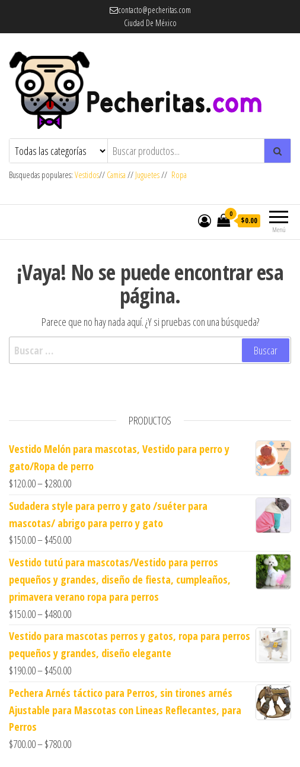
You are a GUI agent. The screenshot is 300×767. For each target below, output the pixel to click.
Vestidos (87, 174)
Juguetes (147, 174)
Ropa (179, 174)
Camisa (116, 174)
